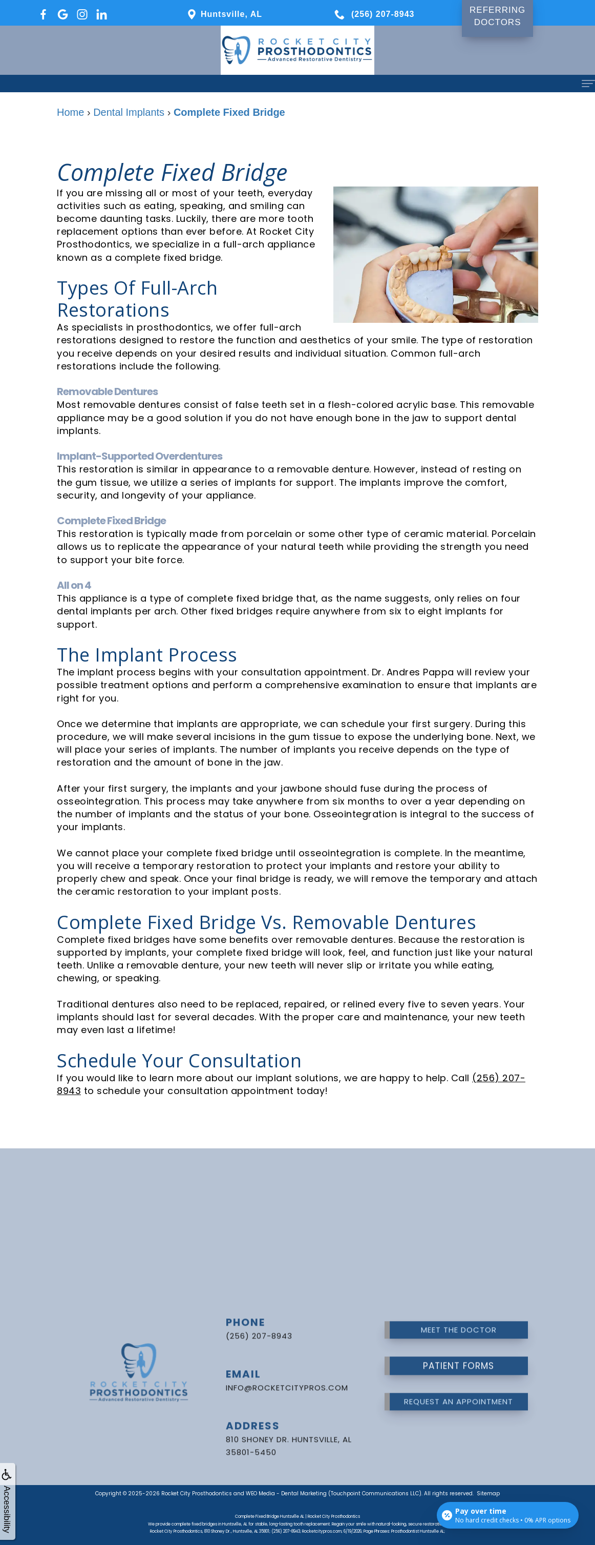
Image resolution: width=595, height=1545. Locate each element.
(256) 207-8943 (259, 1320)
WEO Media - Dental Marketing (286, 1493)
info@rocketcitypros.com (287, 1372)
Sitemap (488, 1493)
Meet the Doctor (459, 1314)
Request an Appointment (458, 1386)
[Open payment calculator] (508, 1515)
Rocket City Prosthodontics (196, 1493)
